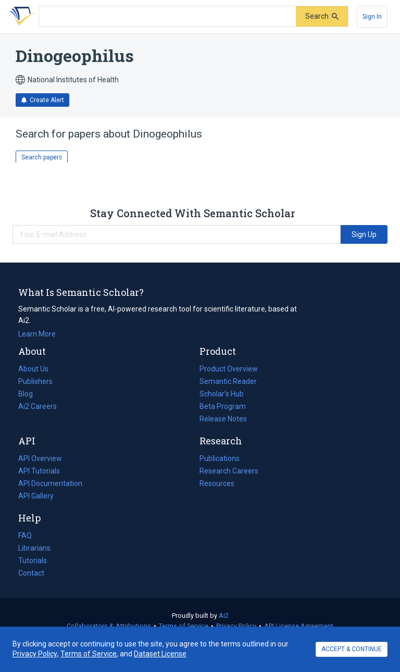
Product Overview (228, 369)
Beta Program (222, 406)
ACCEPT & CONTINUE (351, 649)
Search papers (41, 157)
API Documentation (50, 483)
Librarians (34, 548)
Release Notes (223, 419)
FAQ (25, 535)
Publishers (35, 381)
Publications (219, 458)
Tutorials (32, 560)
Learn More (37, 334)
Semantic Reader (228, 381)
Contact (31, 573)
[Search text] (167, 16)
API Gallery (36, 496)
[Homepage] (20, 16)
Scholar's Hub (221, 394)
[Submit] (322, 16)
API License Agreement (298, 626)
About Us (33, 369)
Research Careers (228, 471)
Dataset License (160, 654)
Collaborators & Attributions (109, 626)
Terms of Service (183, 626)
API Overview (40, 458)
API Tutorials (39, 471)
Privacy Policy (236, 626)
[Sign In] (372, 17)
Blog (29, 394)
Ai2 (224, 615)
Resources (216, 483)
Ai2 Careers (37, 406)
